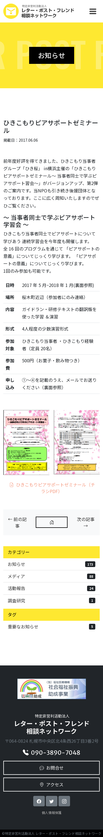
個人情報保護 (52, 812)
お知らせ (51, 564)
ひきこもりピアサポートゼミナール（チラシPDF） (52, 487)
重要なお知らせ (51, 626)
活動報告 (51, 588)
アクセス (51, 784)
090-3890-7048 (51, 752)
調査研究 (51, 600)
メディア (51, 576)
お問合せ (52, 767)
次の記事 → (85, 522)
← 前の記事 (17, 522)
